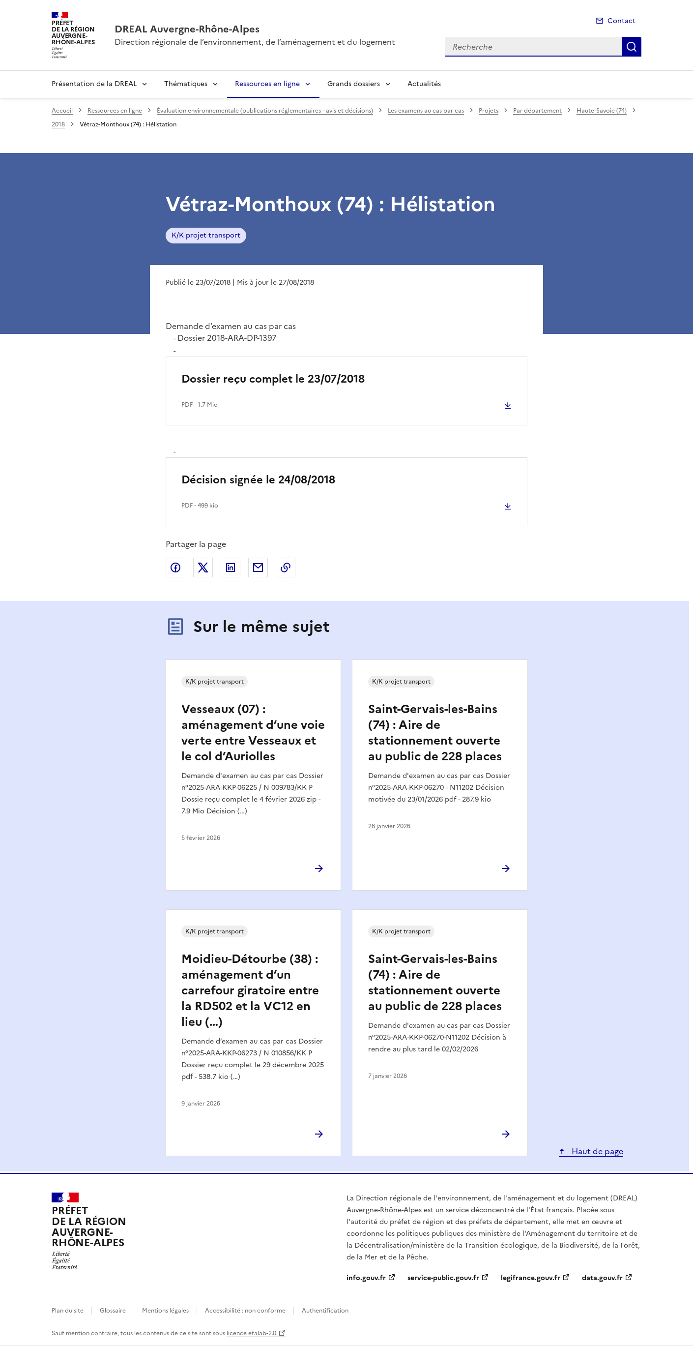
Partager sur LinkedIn (230, 567)
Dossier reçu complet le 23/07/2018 (273, 379)
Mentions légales (165, 1310)
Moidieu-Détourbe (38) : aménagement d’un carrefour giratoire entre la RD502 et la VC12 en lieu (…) (250, 990)
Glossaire (113, 1310)
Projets (488, 110)
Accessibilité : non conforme (245, 1310)
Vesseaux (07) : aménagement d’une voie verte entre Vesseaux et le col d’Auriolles (253, 732)
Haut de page (596, 1151)
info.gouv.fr (366, 1278)
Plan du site (68, 1310)
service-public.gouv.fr (443, 1278)
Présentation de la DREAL (94, 84)
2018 (58, 124)
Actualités (424, 84)
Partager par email (258, 567)
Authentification (325, 1310)
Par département (537, 110)
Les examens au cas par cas (426, 110)
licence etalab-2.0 (251, 1333)
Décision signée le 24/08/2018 (258, 480)
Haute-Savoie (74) (602, 110)
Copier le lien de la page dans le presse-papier (285, 567)
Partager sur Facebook (175, 567)
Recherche (631, 47)
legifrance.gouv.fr (530, 1278)
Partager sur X (203, 567)
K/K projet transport (206, 235)
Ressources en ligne (267, 84)
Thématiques (185, 84)
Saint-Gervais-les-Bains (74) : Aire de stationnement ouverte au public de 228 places (435, 732)
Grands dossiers (353, 84)
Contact (621, 21)
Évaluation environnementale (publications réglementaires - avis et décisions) (265, 110)
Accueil (62, 110)
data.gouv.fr (602, 1278)
